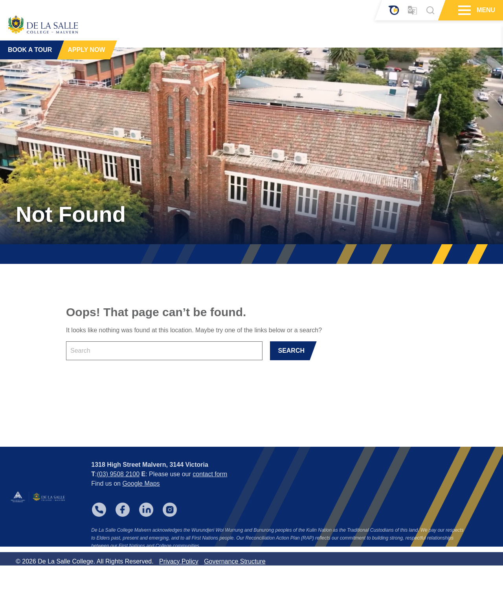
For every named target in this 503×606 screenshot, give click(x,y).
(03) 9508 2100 (118, 506)
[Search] (430, 10)
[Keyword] (164, 350)
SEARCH (291, 350)
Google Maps (141, 515)
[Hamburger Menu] (463, 10)
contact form (210, 506)
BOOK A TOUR (30, 43)
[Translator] (412, 10)
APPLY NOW (86, 43)
